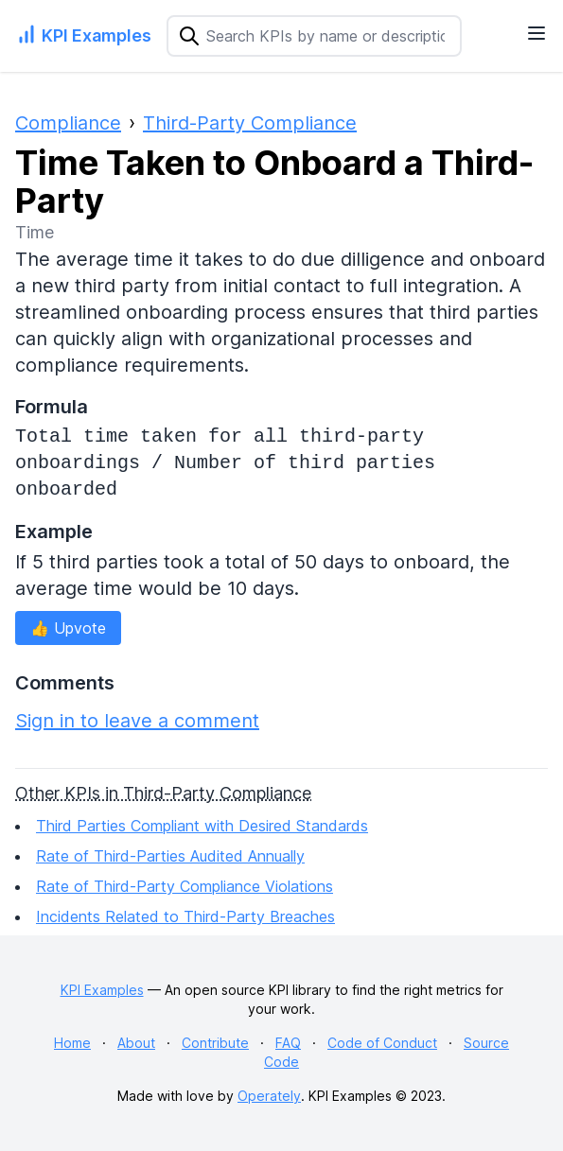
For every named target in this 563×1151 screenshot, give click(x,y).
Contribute (215, 1043)
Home (72, 1043)
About (136, 1043)
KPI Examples (102, 990)
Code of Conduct (382, 1043)
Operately (269, 1096)
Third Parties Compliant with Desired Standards (202, 825)
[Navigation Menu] (536, 33)
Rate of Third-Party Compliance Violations (184, 886)
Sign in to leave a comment (137, 720)
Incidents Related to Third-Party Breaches (185, 916)
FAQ (288, 1043)
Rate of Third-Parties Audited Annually (170, 855)
